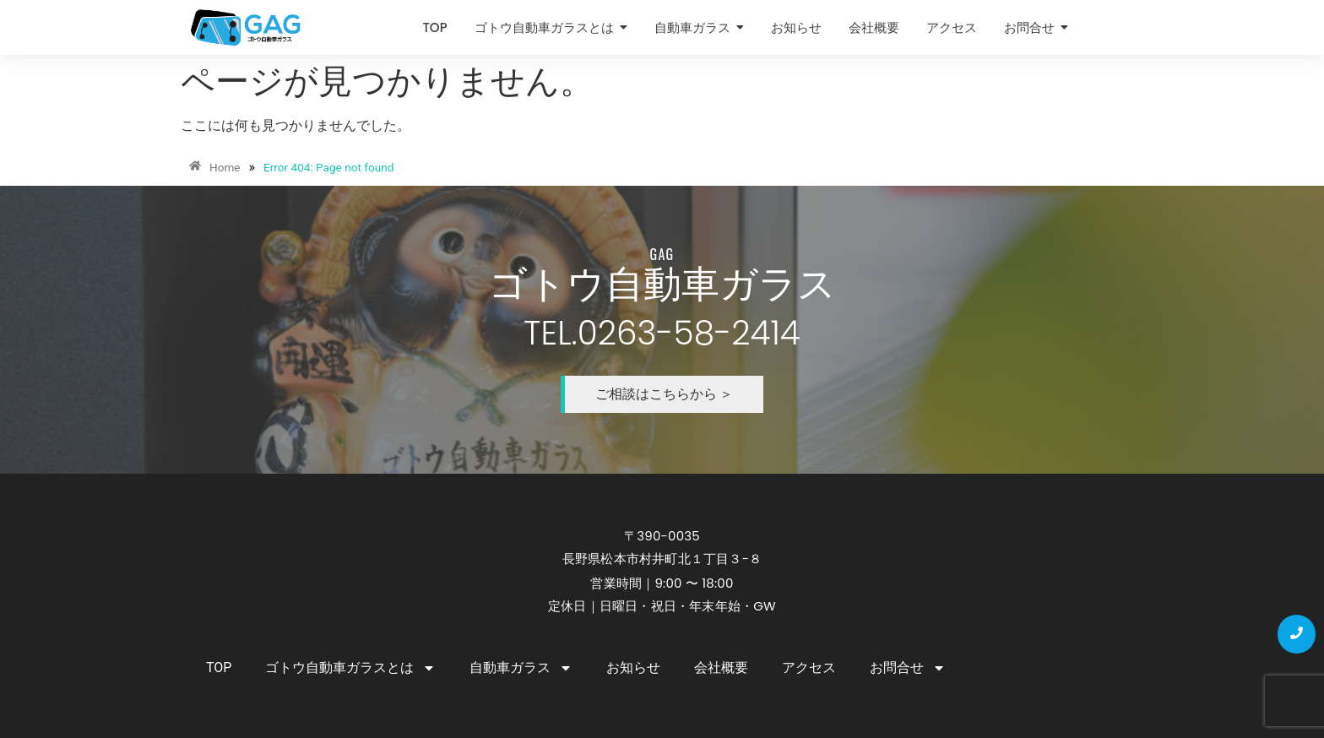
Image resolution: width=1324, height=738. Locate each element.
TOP (218, 667)
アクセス (809, 667)
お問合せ (908, 668)
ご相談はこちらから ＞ (664, 394)
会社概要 (721, 667)
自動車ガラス (520, 668)
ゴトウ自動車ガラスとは (350, 668)
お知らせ (633, 667)
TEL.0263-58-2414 (662, 333)
